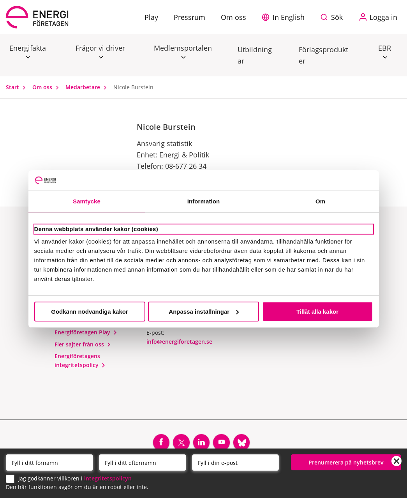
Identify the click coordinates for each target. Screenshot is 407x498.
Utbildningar (255, 55)
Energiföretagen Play (86, 332)
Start (17, 87)
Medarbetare (87, 87)
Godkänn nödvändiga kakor (89, 311)
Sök (337, 17)
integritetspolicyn (108, 478)
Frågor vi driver (100, 48)
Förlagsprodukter (323, 55)
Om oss (47, 87)
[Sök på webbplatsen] (333, 17)
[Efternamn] (142, 462)
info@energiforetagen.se (179, 341)
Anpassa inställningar (204, 311)
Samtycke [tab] (86, 201)
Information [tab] (203, 201)
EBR (384, 48)
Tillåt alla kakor (317, 311)
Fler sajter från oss (83, 344)
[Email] (235, 462)
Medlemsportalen (183, 48)
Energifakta (27, 48)
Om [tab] (320, 201)
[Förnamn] (49, 462)
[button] (285, 17)
